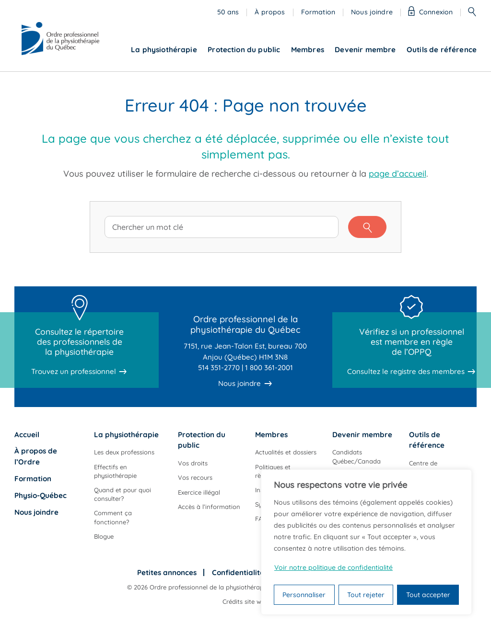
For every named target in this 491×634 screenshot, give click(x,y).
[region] (366, 542)
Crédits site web (245, 601)
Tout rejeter (366, 594)
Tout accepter (428, 594)
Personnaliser (304, 594)
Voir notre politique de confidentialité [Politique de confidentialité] (333, 567)
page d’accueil (397, 173)
